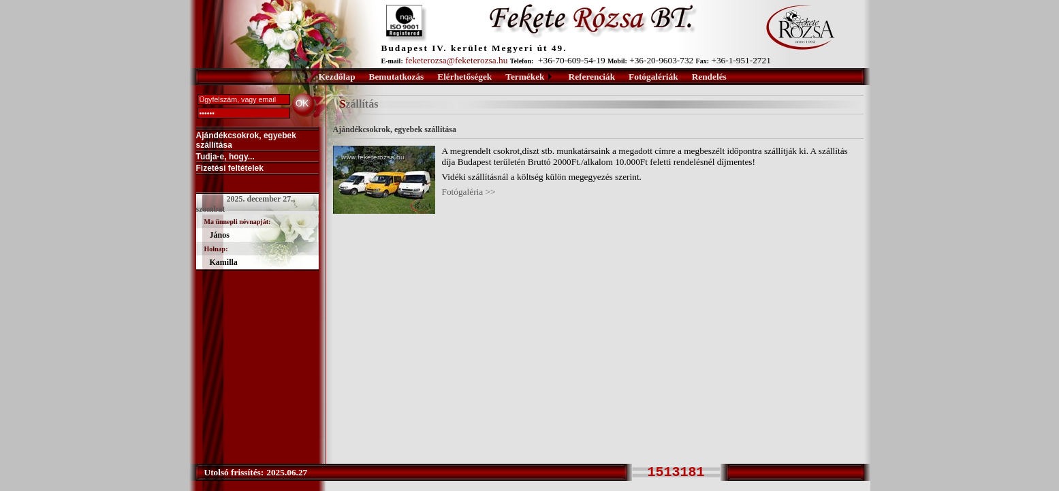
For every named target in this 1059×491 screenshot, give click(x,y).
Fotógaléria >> (469, 192)
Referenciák (592, 77)
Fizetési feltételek (230, 168)
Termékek (524, 77)
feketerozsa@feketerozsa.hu (456, 60)
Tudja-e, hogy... (225, 156)
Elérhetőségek (464, 77)
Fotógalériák (653, 77)
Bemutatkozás (396, 77)
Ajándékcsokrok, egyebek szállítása (246, 140)
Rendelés (709, 77)
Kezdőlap (337, 77)
